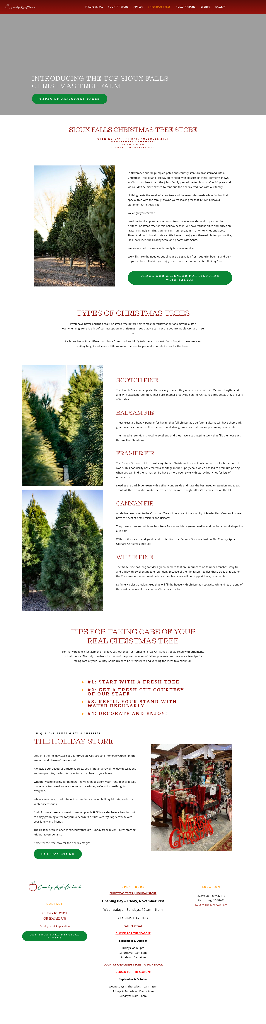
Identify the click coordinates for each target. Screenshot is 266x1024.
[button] (133, 682)
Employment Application (55, 926)
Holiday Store (58, 755)
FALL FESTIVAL (133, 926)
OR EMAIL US (54, 918)
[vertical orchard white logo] (20, 5)
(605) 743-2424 (54, 913)
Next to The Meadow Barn (211, 905)
